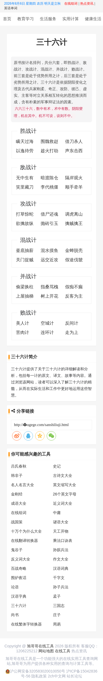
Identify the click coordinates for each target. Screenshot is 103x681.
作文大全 (60, 558)
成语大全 (18, 503)
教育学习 (25, 18)
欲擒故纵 (25, 223)
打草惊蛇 (25, 213)
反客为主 (74, 295)
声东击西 (74, 150)
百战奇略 (18, 568)
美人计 (22, 322)
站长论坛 (74, 675)
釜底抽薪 (25, 250)
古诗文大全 (62, 475)
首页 (7, 18)
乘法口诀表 (62, 540)
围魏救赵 (49, 141)
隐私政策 (39, 675)
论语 (15, 586)
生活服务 (48, 18)
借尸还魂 (49, 213)
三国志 (59, 605)
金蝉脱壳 (74, 250)
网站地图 (46, 650)
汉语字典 (18, 596)
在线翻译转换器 (24, 540)
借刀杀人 (74, 141)
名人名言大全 (22, 484)
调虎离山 (74, 213)
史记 (57, 465)
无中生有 (25, 177)
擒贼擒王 (74, 223)
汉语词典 (60, 568)
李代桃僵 (49, 186)
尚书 (15, 614)
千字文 (59, 577)
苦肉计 (22, 332)
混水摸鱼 (49, 250)
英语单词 (10, 8)
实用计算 (70, 18)
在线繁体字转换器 (26, 623)
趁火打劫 (49, 150)
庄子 (57, 614)
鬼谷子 (17, 549)
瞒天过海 (25, 141)
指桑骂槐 (49, 286)
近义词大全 (62, 503)
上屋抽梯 (25, 295)
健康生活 (93, 18)
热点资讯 (79, 650)
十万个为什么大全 (26, 531)
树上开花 (49, 295)
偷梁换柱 (25, 286)
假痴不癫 (74, 286)
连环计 (47, 332)
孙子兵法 (60, 586)
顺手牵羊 (74, 186)
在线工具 (62, 650)
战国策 (17, 521)
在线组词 (18, 512)
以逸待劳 (25, 150)
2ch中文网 (57, 675)
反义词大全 (20, 558)
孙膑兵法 (60, 549)
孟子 (57, 596)
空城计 (47, 322)
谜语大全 (60, 521)
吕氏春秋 (18, 465)
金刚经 (17, 493)
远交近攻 (49, 259)
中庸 (57, 512)
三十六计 (18, 605)
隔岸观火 (74, 177)
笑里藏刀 (25, 186)
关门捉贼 (25, 259)
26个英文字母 (65, 493)
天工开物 (60, 531)
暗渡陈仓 (49, 177)
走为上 (71, 332)
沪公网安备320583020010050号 (35, 670)
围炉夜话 (18, 577)
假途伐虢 (74, 259)
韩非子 (17, 475)
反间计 (71, 322)
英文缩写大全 (64, 484)
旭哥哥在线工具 (40, 645)
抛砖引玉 (49, 223)
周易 (57, 623)
